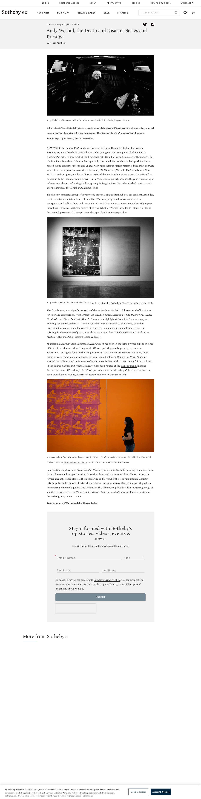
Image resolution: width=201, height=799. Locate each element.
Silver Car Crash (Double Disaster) (76, 302)
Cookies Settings (138, 791)
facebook (86, 741)
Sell (107, 12)
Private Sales (86, 12)
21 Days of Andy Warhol (57, 128)
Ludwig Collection (126, 370)
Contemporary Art (56, 24)
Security (126, 760)
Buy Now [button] (63, 12)
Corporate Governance (99, 772)
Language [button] (186, 3)
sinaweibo (176, 741)
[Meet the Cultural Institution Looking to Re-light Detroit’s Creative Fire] (51, 675)
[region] (100, 792)
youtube (145, 741)
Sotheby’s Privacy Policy (107, 579)
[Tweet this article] (145, 24)
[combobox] (159, 13)
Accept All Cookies (160, 791)
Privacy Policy (94, 766)
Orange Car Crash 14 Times (131, 357)
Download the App (61, 772)
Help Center (57, 760)
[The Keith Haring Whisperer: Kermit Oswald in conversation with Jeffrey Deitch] (174, 658)
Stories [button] (136, 3)
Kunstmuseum (129, 365)
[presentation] (75, 608)
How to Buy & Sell (161, 3)
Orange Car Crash (82, 370)
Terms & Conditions (132, 766)
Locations (56, 766)
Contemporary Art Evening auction (65, 138)
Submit (100, 597)
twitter (58, 741)
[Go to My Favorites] (185, 12)
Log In (45, 3)
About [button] (93, 3)
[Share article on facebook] (152, 24)
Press (89, 760)
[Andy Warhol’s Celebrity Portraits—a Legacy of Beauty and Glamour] (174, 699)
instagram (115, 741)
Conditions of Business (135, 772)
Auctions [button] (43, 12)
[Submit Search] (176, 12)
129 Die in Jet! (107, 170)
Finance (122, 12)
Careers (90, 777)
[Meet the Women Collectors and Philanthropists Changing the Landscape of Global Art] (125, 675)
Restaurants (114, 3)
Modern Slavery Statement (136, 777)
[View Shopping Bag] (193, 12)
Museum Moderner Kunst (100, 374)
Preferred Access (69, 3)
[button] (102, 637)
